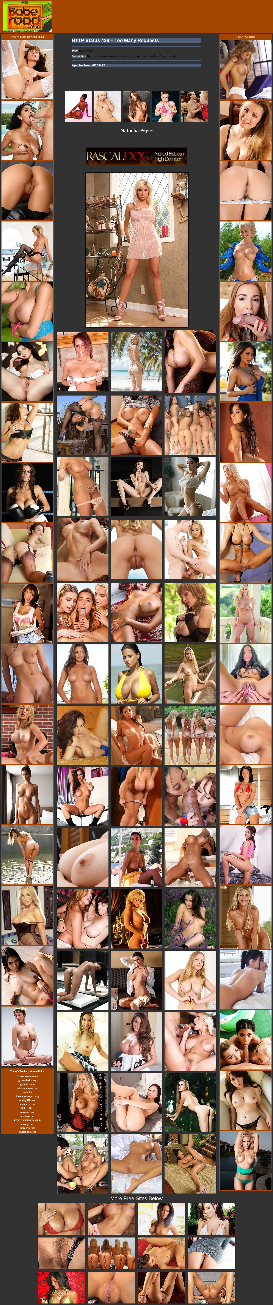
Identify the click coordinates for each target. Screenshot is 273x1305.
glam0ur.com (27, 1084)
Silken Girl (27, 1108)
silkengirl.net (27, 1124)
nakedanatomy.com (27, 1088)
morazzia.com (27, 1127)
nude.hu (27, 1092)
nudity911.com (27, 1100)
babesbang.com (27, 1131)
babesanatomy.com (27, 1076)
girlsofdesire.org (27, 1080)
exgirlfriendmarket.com (27, 1119)
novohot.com (27, 1112)
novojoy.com (27, 1116)
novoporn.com (27, 1104)
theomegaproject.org (27, 1096)
